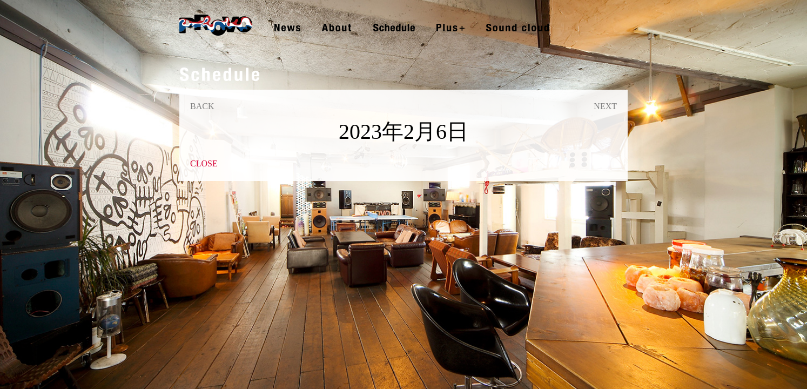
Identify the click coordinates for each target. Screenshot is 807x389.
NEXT (605, 106)
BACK (202, 106)
